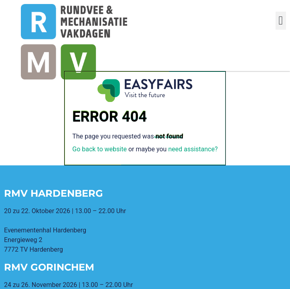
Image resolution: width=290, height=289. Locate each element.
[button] (281, 21)
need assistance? (192, 149)
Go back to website (99, 149)
